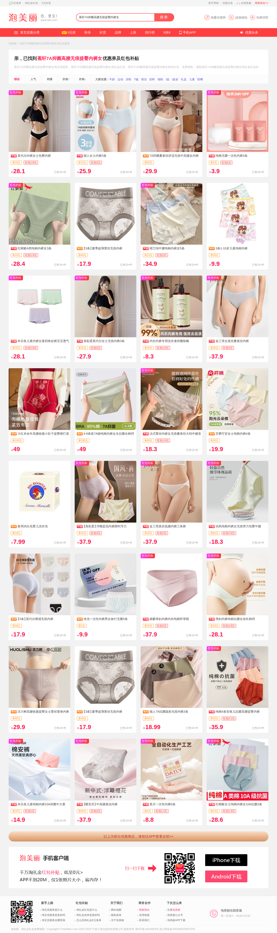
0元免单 (16, 3)
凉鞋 (128, 79)
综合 (17, 79)
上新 (133, 32)
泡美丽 (12, 43)
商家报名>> (261, 3)
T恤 (136, 79)
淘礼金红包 (31, 3)
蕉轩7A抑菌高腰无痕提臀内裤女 (69, 58)
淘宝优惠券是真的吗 (53, 915)
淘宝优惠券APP (236, 17)
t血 (167, 79)
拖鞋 (160, 79)
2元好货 (46, 3)
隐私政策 (116, 915)
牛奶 (112, 79)
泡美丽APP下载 (176, 920)
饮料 (152, 79)
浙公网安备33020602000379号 (177, 929)
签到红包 (173, 67)
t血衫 (175, 79)
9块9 (166, 32)
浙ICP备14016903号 (147, 929)
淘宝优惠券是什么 (52, 909)
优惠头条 (227, 3)
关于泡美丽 (117, 920)
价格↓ (82, 79)
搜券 (164, 17)
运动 (120, 79)
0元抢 (72, 32)
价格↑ (66, 79)
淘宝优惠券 (61, 67)
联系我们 (144, 920)
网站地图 (116, 909)
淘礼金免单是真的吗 (88, 915)
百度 (173, 909)
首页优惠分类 (30, 32)
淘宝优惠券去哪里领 (53, 920)
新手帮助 (213, 3)
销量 (50, 79)
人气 (33, 79)
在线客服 (246, 3)
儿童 (192, 79)
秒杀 (87, 32)
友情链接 (144, 915)
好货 (103, 32)
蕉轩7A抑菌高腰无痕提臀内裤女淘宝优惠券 (45, 43)
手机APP (189, 32)
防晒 (200, 79)
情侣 (144, 79)
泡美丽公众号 (175, 915)
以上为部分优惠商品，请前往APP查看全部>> (139, 836)
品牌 (118, 32)
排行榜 (150, 32)
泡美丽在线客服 (235, 913)
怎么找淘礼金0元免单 (88, 920)
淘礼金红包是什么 (86, 909)
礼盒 (184, 79)
